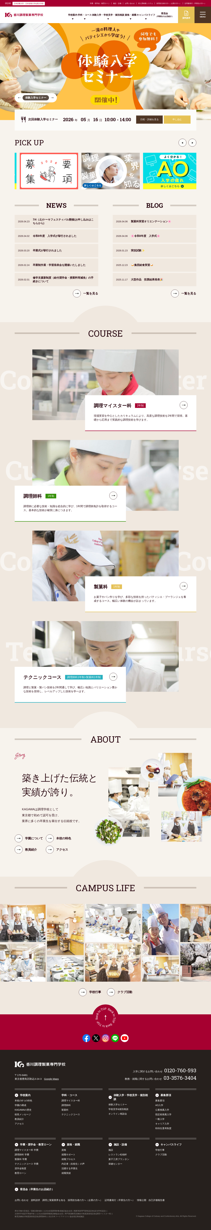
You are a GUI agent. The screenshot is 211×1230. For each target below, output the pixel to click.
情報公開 (141, 1200)
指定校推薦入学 (163, 1114)
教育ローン (20, 1173)
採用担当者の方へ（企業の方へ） (168, 3)
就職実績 (66, 1173)
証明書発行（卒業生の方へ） (195, 3)
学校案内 (72, 15)
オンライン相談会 (117, 1113)
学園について (29, 843)
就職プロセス (68, 1159)
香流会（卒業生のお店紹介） (37, 1189)
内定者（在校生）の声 (73, 1163)
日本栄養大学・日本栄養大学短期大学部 (29, 3)
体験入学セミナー (117, 1104)
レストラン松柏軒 (117, 1154)
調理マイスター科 (70, 1100)
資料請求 (35, 1200)
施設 (110, 1150)
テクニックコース (70, 1114)
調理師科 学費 (22, 1154)
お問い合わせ (130, 3)
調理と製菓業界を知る (53, 1200)
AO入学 (159, 1105)
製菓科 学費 (21, 1159)
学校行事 (90, 992)
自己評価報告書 (157, 1200)
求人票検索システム (145, 3)
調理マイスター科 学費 (26, 1150)
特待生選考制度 (163, 1128)
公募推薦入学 (162, 1109)
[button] (19, 97)
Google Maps (51, 1078)
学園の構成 (20, 1105)
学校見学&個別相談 (118, 1109)
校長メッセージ (23, 1114)
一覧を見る (85, 298)
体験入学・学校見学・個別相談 (108, 15)
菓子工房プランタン (118, 1159)
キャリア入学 (162, 1123)
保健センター (115, 1163)
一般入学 (160, 1119)
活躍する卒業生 (69, 1168)
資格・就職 (130, 15)
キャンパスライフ (146, 15)
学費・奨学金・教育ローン (100, 3)
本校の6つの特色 (23, 1100)
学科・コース (85, 15)
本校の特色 (58, 843)
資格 (63, 1150)
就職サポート (68, 1154)
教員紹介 (19, 1119)
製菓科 (64, 1109)
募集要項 (166, 1095)
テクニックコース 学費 (26, 1163)
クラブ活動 (119, 992)
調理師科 (66, 1105)
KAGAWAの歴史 (23, 1109)
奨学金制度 (20, 1168)
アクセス (19, 1123)
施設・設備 (117, 3)
